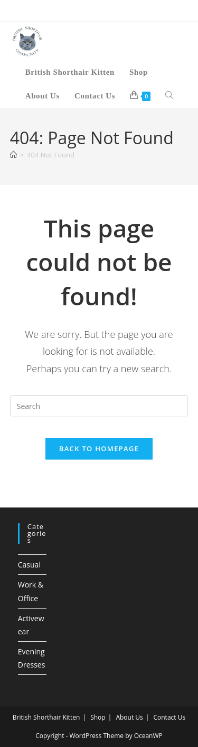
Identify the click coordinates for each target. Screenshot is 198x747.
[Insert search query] (99, 405)
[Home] (13, 155)
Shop (98, 717)
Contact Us (169, 717)
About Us (129, 717)
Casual (29, 565)
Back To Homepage (99, 448)
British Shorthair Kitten (46, 717)
